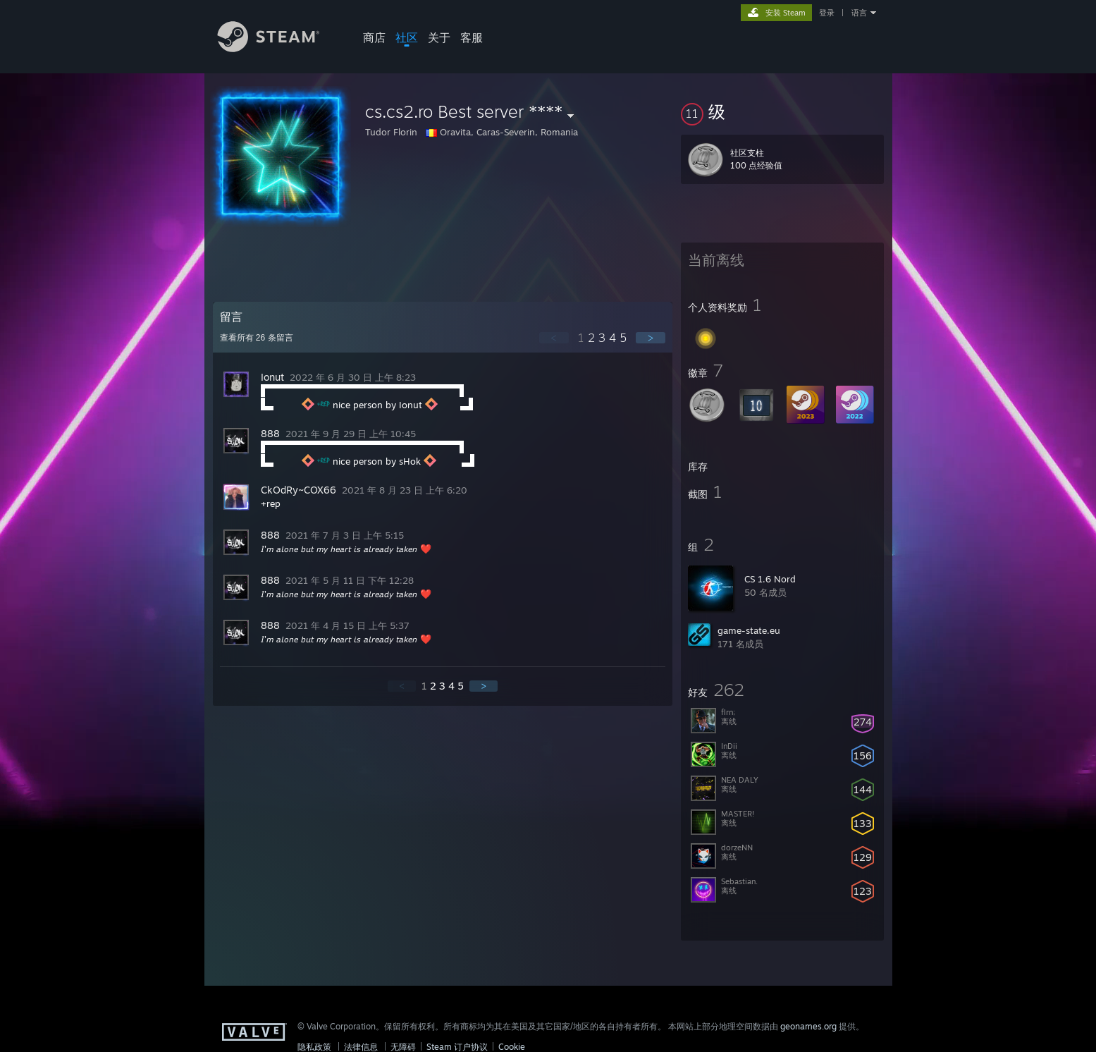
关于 (439, 37)
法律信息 (361, 1046)
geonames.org (808, 1026)
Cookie (511, 1046)
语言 (859, 13)
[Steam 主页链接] (279, 48)
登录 (827, 13)
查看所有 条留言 (256, 338)
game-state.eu (749, 630)
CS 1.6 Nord (770, 579)
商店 (374, 37)
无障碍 (403, 1046)
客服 (471, 37)
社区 (406, 37)
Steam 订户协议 (457, 1046)
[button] (782, 111)
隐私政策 (314, 1046)
